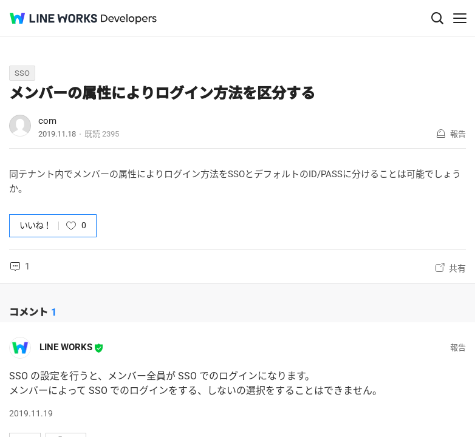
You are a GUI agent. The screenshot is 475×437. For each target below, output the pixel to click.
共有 (457, 268)
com (47, 120)
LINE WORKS (65, 347)
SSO (22, 73)
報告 (458, 133)
